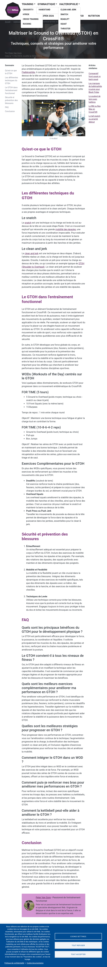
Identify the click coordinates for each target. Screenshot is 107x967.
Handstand (44, 10)
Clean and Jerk (68, 10)
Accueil (7, 22)
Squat (63, 24)
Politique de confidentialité (14, 963)
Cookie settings (78, 936)
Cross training (31, 19)
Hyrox (26, 14)
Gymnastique (46, 4)
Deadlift (64, 19)
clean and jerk (31, 253)
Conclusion (10, 111)
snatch (28, 222)
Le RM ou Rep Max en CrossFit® (95, 109)
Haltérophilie (18, 22)
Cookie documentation (35, 963)
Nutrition (94, 16)
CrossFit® (28, 10)
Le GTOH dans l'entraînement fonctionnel (11, 90)
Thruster (65, 29)
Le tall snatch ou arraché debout (94, 119)
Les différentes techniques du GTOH (11, 80)
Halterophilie (68, 4)
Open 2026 (48, 16)
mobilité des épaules (65, 229)
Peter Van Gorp (15, 53)
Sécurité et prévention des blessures (11, 100)
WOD (81, 16)
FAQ (6, 107)
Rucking (27, 24)
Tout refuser (78, 945)
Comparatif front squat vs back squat (95, 76)
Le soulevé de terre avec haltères (94, 99)
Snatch (64, 14)
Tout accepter (78, 954)
